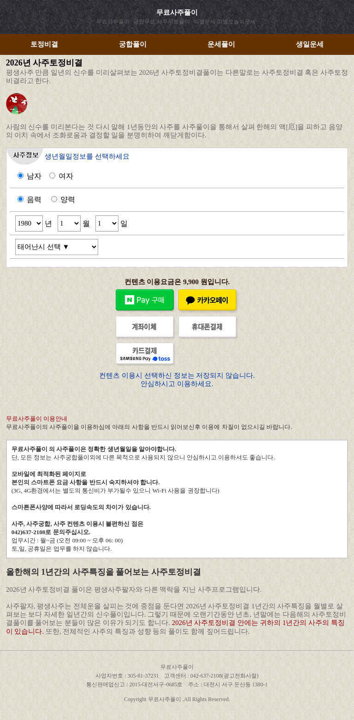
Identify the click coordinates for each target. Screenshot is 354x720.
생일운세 (310, 44)
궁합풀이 (133, 44)
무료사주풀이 (177, 12)
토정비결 (44, 44)
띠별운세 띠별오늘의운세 (225, 21)
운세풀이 (221, 44)
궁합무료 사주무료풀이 (161, 21)
